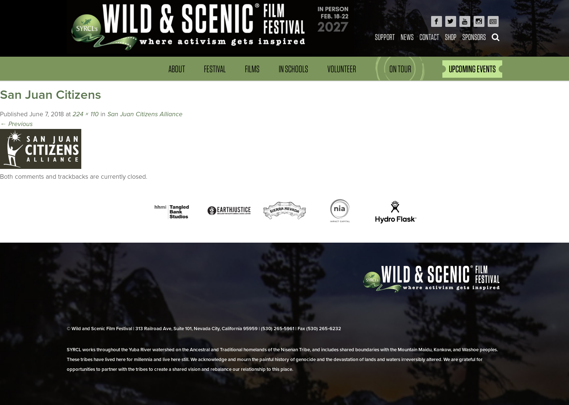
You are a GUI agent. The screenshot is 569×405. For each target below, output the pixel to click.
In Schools (293, 68)
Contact (429, 37)
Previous (16, 124)
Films (252, 68)
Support (385, 37)
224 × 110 (86, 114)
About (176, 68)
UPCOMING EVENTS (472, 68)
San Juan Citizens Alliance (145, 114)
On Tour (400, 68)
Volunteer (341, 68)
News (407, 37)
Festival (215, 68)
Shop (451, 37)
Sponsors (474, 37)
